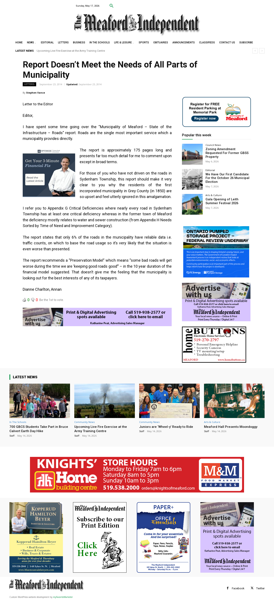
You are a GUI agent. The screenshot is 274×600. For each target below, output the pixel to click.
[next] (262, 50)
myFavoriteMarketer (63, 597)
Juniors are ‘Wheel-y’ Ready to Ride (168, 426)
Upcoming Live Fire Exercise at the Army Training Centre (71, 50)
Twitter (260, 588)
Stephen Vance (35, 92)
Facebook (238, 588)
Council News (213, 145)
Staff (11, 435)
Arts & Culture (214, 195)
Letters (29, 84)
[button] (111, 6)
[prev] (255, 50)
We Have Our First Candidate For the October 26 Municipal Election (228, 178)
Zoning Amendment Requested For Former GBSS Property (227, 150)
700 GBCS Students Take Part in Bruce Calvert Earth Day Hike (36, 428)
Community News (84, 422)
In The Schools (17, 422)
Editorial (210, 170)
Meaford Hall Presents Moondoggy (232, 426)
